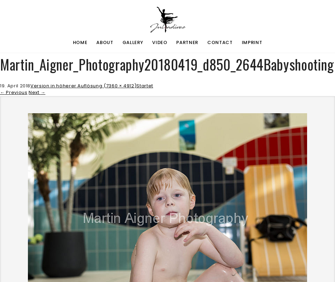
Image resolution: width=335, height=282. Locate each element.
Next (37, 92)
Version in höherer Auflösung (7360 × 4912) (83, 85)
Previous (14, 92)
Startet (144, 85)
